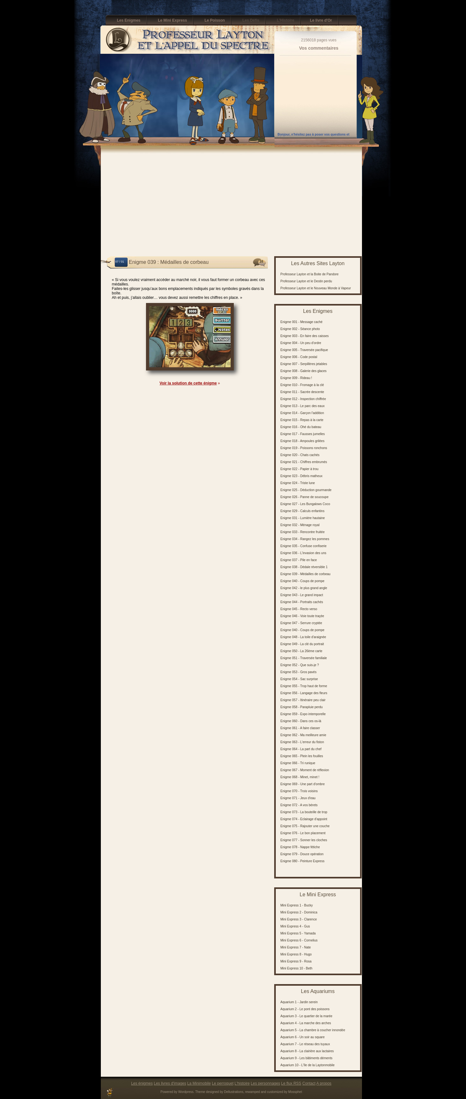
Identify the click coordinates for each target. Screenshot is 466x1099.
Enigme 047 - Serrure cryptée (301, 623)
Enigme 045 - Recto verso (299, 609)
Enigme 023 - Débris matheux (302, 476)
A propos (323, 1083)
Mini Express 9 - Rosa (296, 961)
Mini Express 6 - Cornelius (299, 940)
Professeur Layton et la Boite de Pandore (310, 274)
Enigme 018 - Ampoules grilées (302, 441)
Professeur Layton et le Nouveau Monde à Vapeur (316, 288)
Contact (308, 1083)
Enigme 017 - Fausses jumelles (303, 434)
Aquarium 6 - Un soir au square (303, 1037)
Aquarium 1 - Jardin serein (299, 1002)
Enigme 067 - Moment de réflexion (305, 770)
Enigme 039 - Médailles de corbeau (305, 574)
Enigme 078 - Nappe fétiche (300, 847)
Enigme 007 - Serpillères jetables (304, 364)
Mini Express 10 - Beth (297, 968)
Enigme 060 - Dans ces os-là (301, 721)
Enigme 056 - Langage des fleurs (304, 693)
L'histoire (242, 1083)
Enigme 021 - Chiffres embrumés (304, 462)
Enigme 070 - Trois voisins (299, 791)
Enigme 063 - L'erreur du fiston (302, 742)
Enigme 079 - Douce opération (302, 854)
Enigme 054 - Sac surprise (299, 679)
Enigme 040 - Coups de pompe (302, 581)
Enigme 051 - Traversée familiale (304, 658)
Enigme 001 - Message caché (302, 322)
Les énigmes (142, 1083)
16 (261, 261)
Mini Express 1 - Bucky (297, 905)
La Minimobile (199, 1083)
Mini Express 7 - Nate (296, 947)
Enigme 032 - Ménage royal (300, 525)
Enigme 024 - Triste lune (298, 483)
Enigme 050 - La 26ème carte (302, 651)
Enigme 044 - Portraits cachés (302, 602)
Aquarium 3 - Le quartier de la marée (306, 1016)
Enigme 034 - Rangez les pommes (305, 539)
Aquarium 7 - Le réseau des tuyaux (305, 1044)
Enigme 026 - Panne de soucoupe (305, 497)
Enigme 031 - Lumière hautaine (303, 518)
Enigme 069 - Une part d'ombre (303, 784)
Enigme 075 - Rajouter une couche (305, 826)
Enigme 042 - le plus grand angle (304, 588)
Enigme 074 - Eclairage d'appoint (304, 819)
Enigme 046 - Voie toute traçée (302, 616)
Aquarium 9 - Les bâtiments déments (306, 1058)
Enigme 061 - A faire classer (300, 728)
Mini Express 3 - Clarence (299, 919)
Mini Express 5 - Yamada (298, 933)
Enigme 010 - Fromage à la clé (302, 385)
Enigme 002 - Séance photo (300, 329)
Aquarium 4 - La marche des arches (306, 1023)
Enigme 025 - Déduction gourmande (306, 490)
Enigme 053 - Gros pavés (298, 672)
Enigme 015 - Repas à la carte (302, 420)
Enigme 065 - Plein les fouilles (302, 756)
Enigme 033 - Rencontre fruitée (303, 532)
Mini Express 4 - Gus (295, 926)
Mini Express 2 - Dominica (299, 912)
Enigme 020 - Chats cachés (300, 455)
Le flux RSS (291, 1083)
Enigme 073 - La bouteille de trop (304, 812)
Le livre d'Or (321, 20)
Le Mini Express (172, 20)
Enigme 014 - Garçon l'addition (302, 413)
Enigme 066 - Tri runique (298, 763)
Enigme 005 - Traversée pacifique (304, 350)
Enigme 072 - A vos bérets (299, 805)
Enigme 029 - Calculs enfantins (302, 511)
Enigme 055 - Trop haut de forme (304, 686)
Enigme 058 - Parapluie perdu (302, 707)
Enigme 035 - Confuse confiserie (304, 546)
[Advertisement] (231, 203)
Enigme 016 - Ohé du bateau (301, 427)
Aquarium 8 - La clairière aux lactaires (307, 1051)
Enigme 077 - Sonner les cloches (304, 840)
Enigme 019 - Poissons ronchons (304, 448)
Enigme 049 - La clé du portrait (302, 644)
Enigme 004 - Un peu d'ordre (301, 343)
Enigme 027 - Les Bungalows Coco (305, 504)
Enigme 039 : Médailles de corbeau (169, 262)
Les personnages (265, 1083)
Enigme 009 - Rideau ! (296, 378)
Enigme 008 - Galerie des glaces (304, 371)
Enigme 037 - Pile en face (299, 560)
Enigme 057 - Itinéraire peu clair (303, 700)
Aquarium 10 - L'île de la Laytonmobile (308, 1065)
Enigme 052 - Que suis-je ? (300, 665)
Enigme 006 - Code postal (299, 357)
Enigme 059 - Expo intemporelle (303, 714)
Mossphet (295, 1092)
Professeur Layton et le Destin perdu (306, 281)
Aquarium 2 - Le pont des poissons (305, 1009)
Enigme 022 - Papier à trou (300, 469)
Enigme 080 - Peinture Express (302, 861)
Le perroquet (222, 1083)
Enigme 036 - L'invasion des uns (303, 553)
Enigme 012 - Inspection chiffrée (303, 399)
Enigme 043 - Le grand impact (302, 595)
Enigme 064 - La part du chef (301, 749)
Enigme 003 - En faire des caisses (305, 336)
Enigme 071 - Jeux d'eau (298, 798)
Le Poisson (215, 20)
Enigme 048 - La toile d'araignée (303, 637)
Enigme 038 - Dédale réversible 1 (304, 567)
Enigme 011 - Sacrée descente (302, 392)
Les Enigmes (129, 20)
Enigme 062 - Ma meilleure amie (303, 735)
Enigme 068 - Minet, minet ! (300, 777)
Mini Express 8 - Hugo (296, 954)
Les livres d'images (170, 1083)
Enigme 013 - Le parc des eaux (303, 406)
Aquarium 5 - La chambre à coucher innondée (313, 1030)
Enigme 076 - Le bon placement (303, 833)
